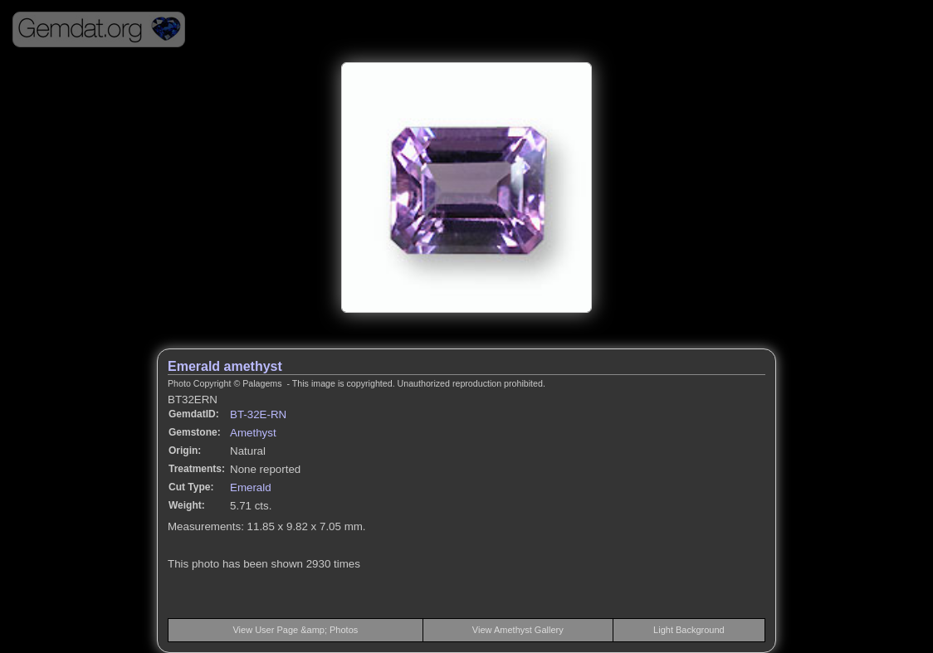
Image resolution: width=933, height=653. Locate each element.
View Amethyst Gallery (518, 630)
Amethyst (253, 432)
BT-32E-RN (258, 414)
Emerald (250, 487)
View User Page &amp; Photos (295, 630)
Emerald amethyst (225, 366)
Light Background (689, 630)
